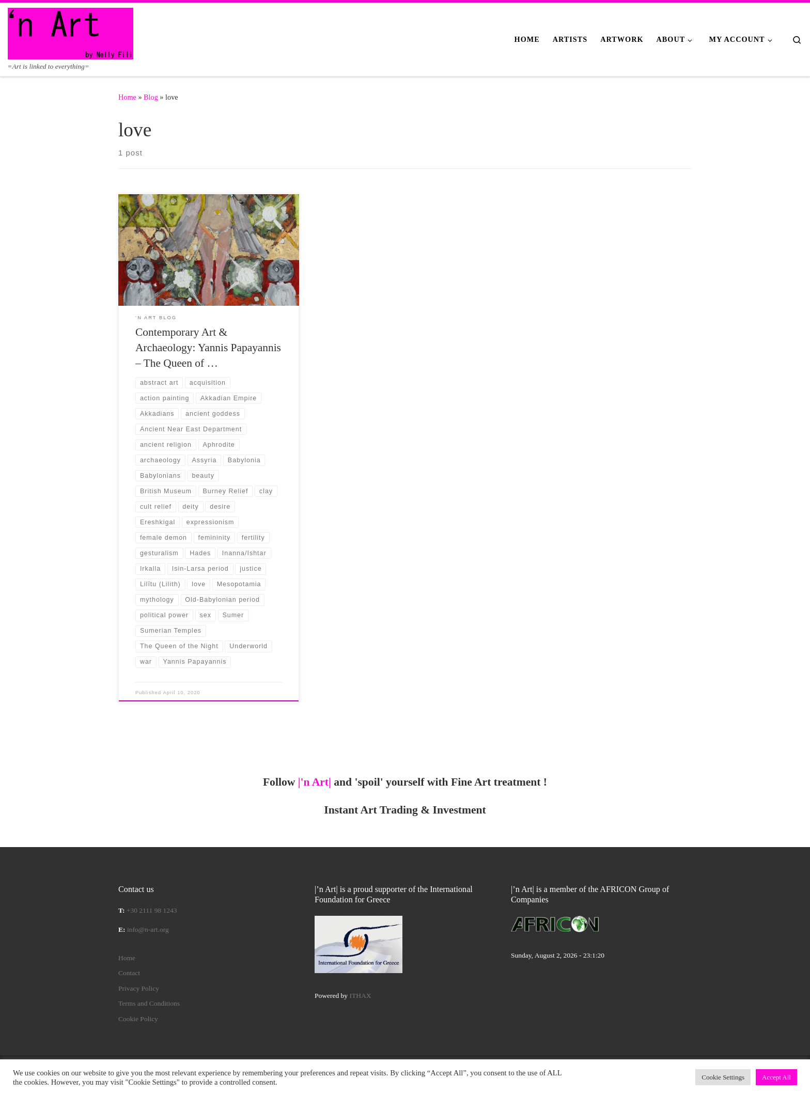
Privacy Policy (138, 988)
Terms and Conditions (149, 1003)
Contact (129, 973)
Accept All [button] (776, 1077)
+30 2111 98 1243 (152, 910)
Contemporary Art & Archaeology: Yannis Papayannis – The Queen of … (208, 347)
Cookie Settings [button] (723, 1077)
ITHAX (360, 995)
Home (127, 97)
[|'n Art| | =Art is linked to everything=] (70, 32)
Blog (151, 97)
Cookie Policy (138, 1019)
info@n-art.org (148, 929)
